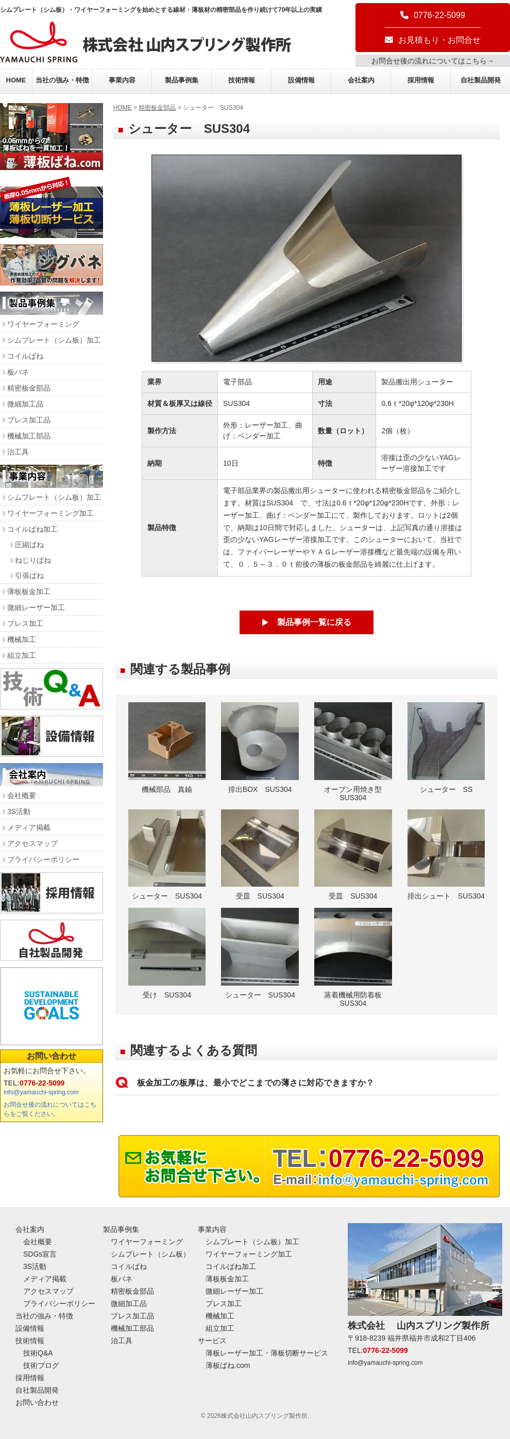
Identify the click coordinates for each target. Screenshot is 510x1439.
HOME (16, 80)
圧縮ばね (29, 544)
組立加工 (21, 655)
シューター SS (446, 747)
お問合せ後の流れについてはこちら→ (432, 61)
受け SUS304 (167, 953)
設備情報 (301, 80)
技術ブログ (41, 1365)
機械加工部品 (28, 436)
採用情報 (420, 80)
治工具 (18, 452)
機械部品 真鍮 (167, 747)
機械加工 (21, 639)
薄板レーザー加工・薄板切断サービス (267, 1353)
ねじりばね (33, 560)
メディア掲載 (28, 827)
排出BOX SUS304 (260, 747)
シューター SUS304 (167, 855)
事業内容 (122, 80)
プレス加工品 (28, 420)
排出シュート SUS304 (446, 855)
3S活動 (18, 811)
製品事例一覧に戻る (314, 622)
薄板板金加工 (28, 591)
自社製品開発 (481, 80)
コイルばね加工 (32, 529)
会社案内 (361, 80)
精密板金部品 (157, 107)
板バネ (18, 372)
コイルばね (25, 356)
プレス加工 (25, 623)
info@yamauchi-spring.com (41, 1092)
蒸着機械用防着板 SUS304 (353, 957)
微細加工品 (25, 404)
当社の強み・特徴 (62, 80)
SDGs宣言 (40, 1254)
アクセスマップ (32, 843)
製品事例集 (181, 80)
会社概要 (21, 795)
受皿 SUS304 (260, 855)
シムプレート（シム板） (150, 1254)
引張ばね (29, 575)
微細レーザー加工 (36, 607)
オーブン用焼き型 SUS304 (353, 752)
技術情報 (241, 80)
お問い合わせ (51, 1056)
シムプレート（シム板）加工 (54, 340)
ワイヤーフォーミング (43, 324)
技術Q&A (38, 1353)
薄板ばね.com (228, 1365)
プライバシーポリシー (43, 859)
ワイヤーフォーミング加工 (50, 513)
